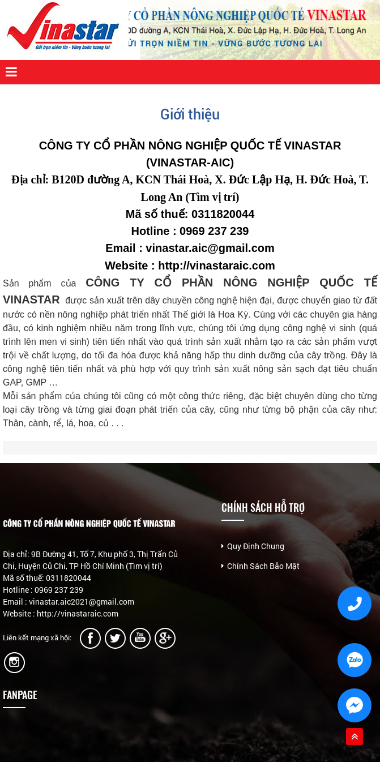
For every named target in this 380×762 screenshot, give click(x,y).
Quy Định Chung (255, 546)
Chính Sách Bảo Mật (263, 565)
